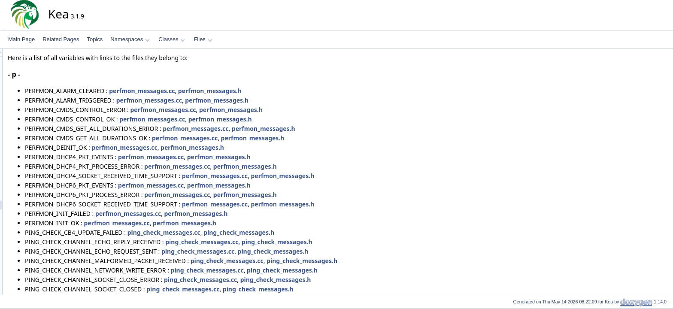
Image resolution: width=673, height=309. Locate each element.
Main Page (21, 39)
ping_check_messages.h (316, 232)
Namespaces (129, 39)
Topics (95, 39)
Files (203, 39)
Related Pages (60, 39)
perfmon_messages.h (287, 91)
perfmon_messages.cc (219, 91)
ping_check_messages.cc (241, 232)
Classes (171, 39)
